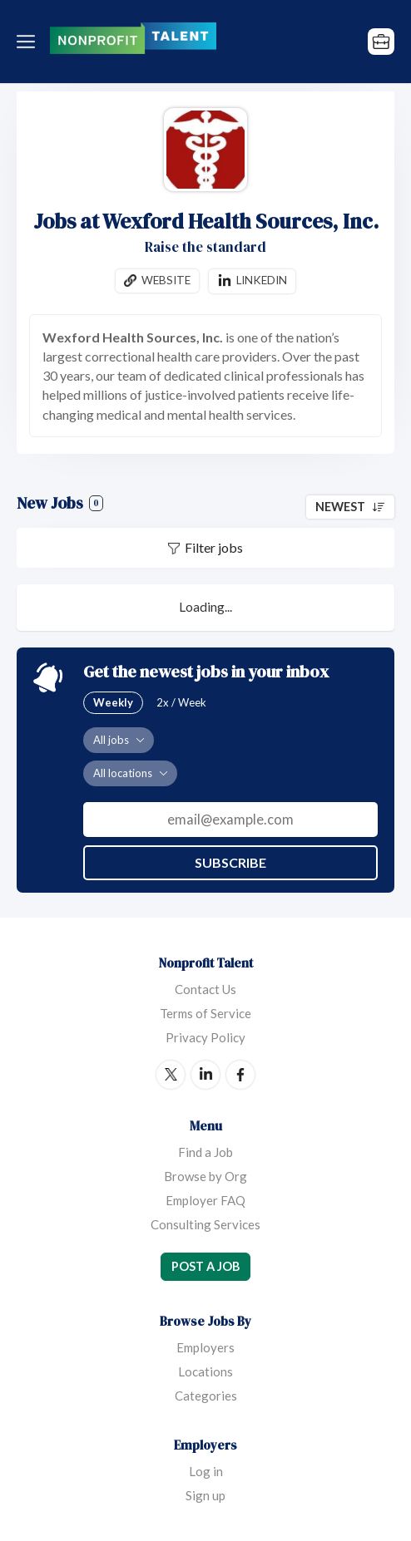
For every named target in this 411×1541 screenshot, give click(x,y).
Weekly (113, 702)
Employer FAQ (205, 1200)
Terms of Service (205, 1013)
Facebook (240, 1075)
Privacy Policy (205, 1037)
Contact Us (205, 989)
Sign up (205, 1495)
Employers (205, 1347)
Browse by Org (205, 1176)
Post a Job (205, 1266)
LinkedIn (205, 1075)
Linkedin (261, 280)
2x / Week (181, 702)
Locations (205, 1371)
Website (166, 280)
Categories (206, 1395)
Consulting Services (205, 1224)
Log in (206, 1471)
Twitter (170, 1075)
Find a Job (205, 1152)
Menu (29, 41)
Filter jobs (214, 547)
